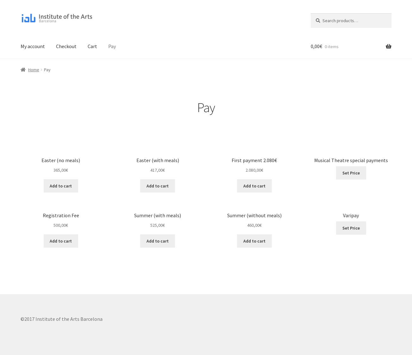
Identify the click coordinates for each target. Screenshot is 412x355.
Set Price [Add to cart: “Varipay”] (351, 228)
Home (33, 70)
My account (33, 46)
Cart (92, 46)
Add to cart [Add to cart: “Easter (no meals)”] (61, 186)
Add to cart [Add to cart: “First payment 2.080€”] (254, 186)
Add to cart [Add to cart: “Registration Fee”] (61, 241)
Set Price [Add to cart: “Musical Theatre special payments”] (351, 173)
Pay (112, 46)
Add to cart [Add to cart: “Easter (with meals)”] (158, 186)
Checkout (66, 46)
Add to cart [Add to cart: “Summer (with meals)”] (158, 241)
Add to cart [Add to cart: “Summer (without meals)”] (254, 241)
